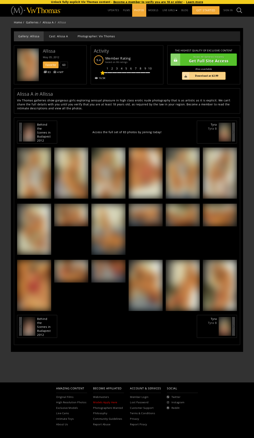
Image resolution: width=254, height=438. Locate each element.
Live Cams (62, 413)
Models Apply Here (105, 402)
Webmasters (101, 397)
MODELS (153, 10)
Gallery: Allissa (28, 36)
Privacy (134, 419)
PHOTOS (139, 10)
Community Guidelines (107, 419)
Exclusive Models (67, 408)
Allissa (49, 51)
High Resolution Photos (71, 402)
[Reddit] (173, 408)
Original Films (64, 397)
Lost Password (139, 402)
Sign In (228, 10)
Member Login (139, 397)
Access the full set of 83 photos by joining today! (127, 132)
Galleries (32, 22)
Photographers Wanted (108, 408)
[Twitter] (173, 397)
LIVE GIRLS (170, 10)
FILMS (126, 10)
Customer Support (142, 408)
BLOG (184, 10)
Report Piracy (138, 424)
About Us (62, 424)
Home (18, 22)
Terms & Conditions (142, 413)
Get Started (205, 10)
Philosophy (100, 413)
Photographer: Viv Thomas (96, 36)
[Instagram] (175, 402)
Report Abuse (101, 424)
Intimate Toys (65, 419)
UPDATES (113, 10)
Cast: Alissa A (58, 36)
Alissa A (48, 22)
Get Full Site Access (203, 60)
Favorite (50, 65)
